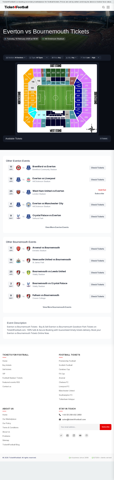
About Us (6, 432)
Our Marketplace (9, 419)
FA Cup (62, 374)
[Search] (103, 7)
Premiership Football (67, 361)
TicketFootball (16, 7)
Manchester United (67, 391)
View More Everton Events (57, 227)
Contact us (6, 386)
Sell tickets (6, 369)
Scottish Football (65, 365)
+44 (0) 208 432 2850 (70, 415)
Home (4, 361)
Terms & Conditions (10, 427)
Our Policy (6, 423)
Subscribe (106, 427)
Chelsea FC (63, 382)
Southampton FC (66, 395)
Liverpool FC (64, 386)
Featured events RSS (11, 382)
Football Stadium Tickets (12, 378)
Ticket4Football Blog (11, 445)
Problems (6, 436)
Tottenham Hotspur (67, 399)
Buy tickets (6, 365)
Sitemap (5, 440)
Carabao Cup (64, 369)
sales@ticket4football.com (72, 419)
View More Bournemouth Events (57, 307)
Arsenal (62, 378)
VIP (3, 374)
